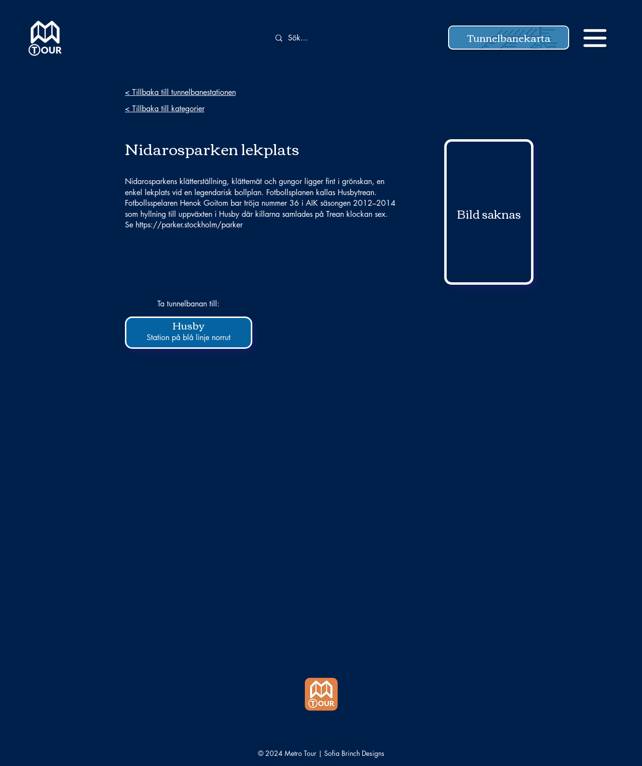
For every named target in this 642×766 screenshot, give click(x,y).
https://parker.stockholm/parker (189, 225)
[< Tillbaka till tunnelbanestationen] (193, 92)
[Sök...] (325, 38)
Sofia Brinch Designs (354, 753)
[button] (508, 38)
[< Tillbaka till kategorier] (193, 108)
